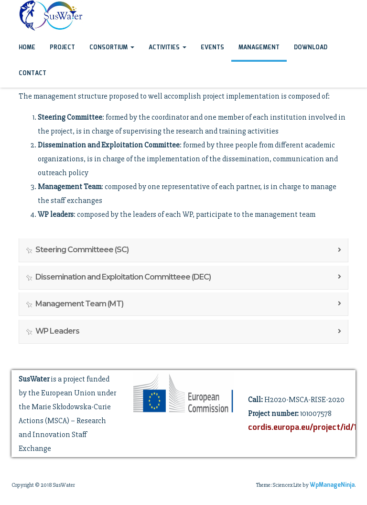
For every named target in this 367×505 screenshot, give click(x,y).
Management (259, 47)
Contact (32, 73)
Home (27, 47)
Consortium (111, 47)
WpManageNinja (332, 485)
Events (212, 47)
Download (310, 47)
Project (62, 47)
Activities (167, 47)
